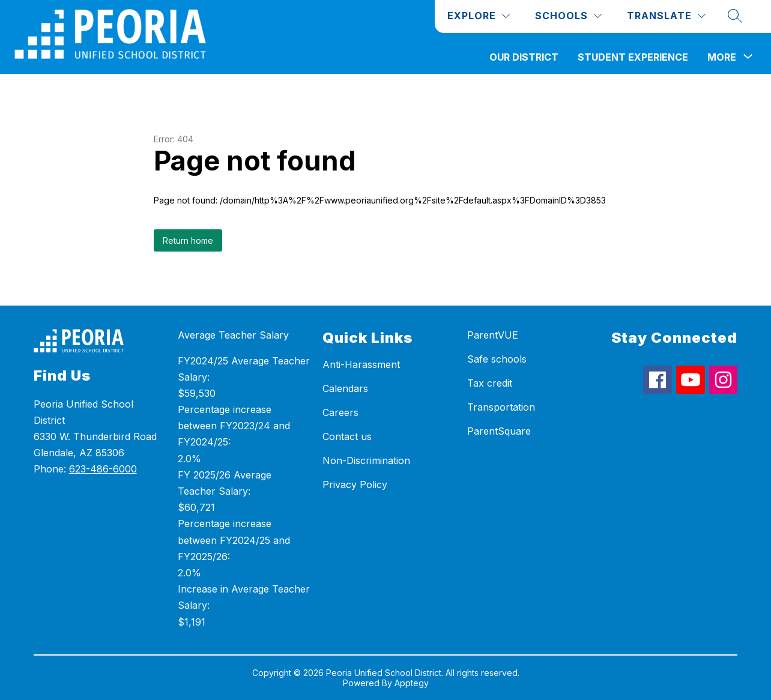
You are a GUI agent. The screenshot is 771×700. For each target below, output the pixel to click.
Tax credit (489, 383)
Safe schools (497, 359)
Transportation (501, 407)
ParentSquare (499, 431)
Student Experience (633, 57)
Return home (188, 240)
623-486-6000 (103, 469)
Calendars (345, 388)
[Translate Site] (666, 15)
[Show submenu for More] (721, 57)
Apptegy (412, 683)
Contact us (347, 436)
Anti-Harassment (361, 364)
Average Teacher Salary (233, 335)
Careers (340, 412)
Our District (523, 57)
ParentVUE (492, 335)
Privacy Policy (354, 484)
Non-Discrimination (366, 460)
